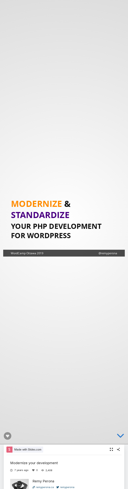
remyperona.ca (43, 487)
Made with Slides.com (27, 449)
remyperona (65, 487)
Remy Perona (43, 481)
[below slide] (120, 439)
